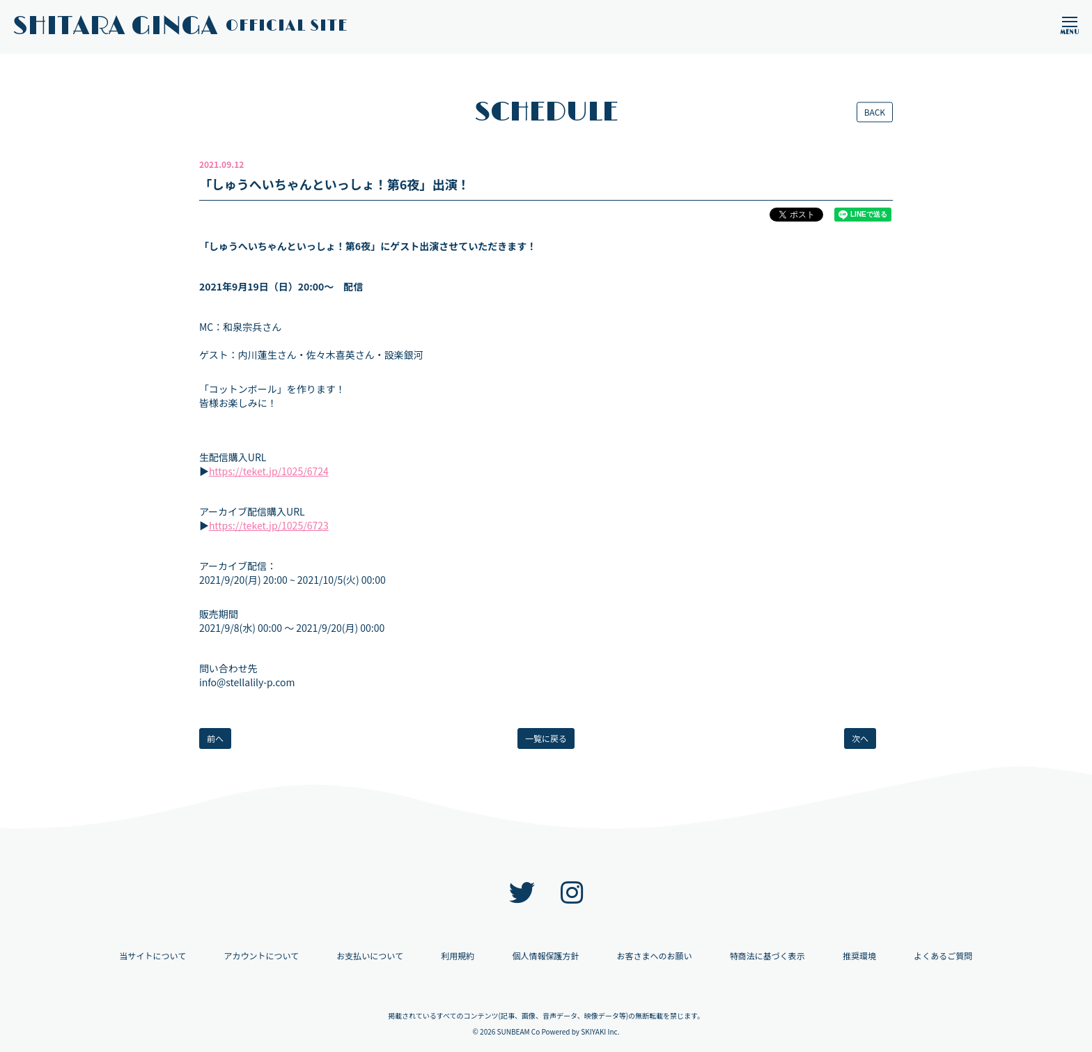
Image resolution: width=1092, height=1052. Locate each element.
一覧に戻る (546, 738)
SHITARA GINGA (180, 27)
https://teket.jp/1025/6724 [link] (269, 471)
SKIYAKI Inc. (600, 1031)
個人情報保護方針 (545, 955)
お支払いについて (369, 955)
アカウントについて (261, 955)
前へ (215, 738)
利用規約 (457, 955)
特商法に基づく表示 (767, 955)
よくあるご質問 (943, 955)
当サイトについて (153, 955)
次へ (860, 738)
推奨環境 (859, 955)
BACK (874, 112)
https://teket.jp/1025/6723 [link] (269, 525)
